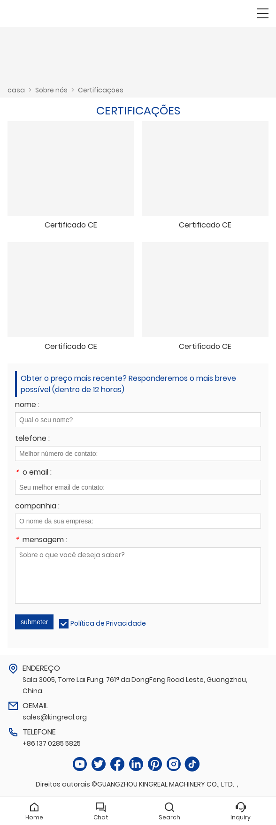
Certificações (100, 90)
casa (16, 90)
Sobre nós (51, 90)
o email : (33, 473)
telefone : (32, 439)
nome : (27, 405)
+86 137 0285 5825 (52, 743)
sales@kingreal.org (55, 717)
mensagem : (41, 540)
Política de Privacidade (108, 623)
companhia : (37, 506)
